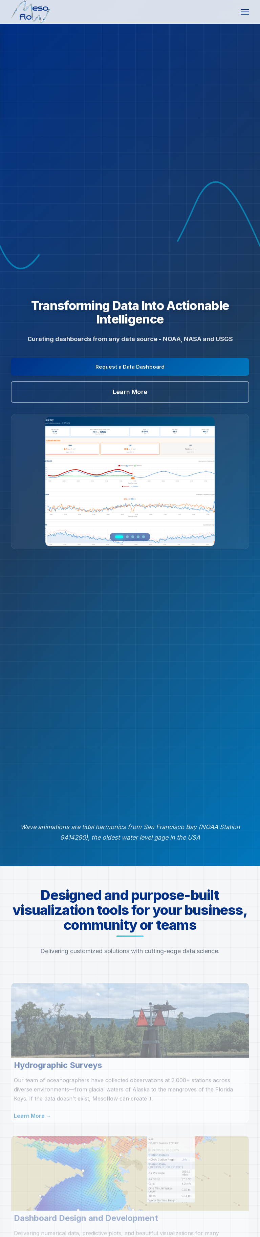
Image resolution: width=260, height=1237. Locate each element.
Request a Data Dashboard (130, 367)
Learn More (130, 391)
